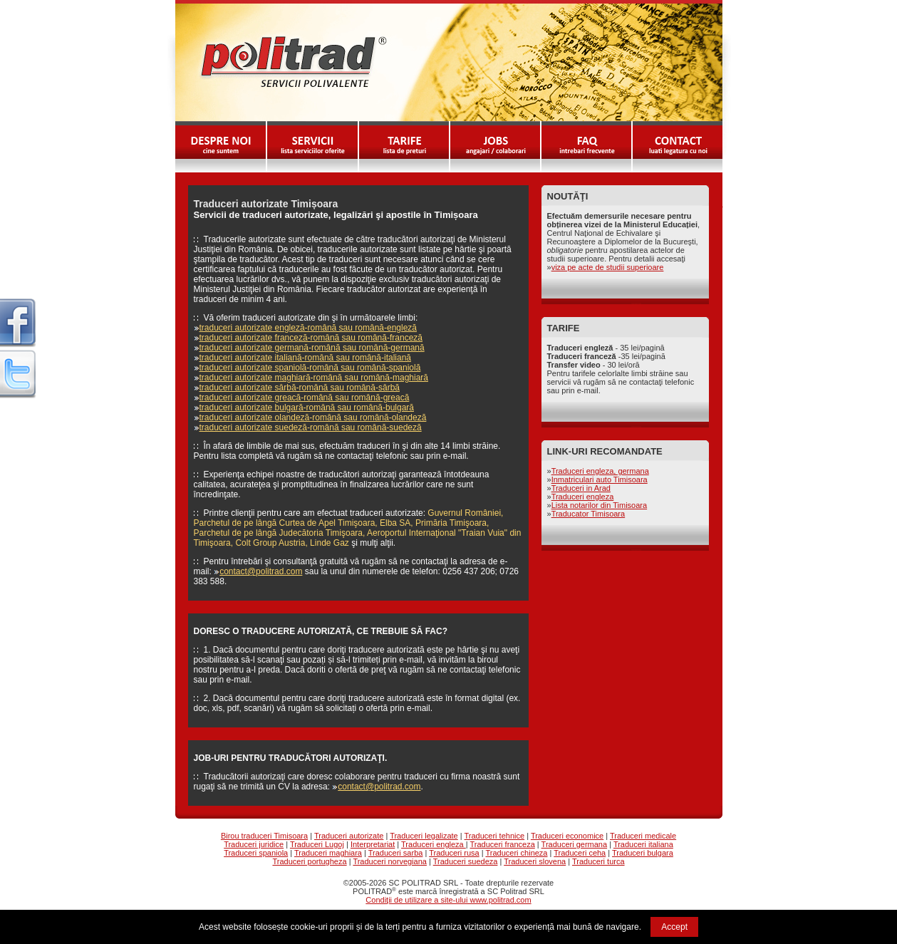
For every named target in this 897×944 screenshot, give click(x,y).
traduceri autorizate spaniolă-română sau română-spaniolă (310, 368)
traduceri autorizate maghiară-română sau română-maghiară (314, 378)
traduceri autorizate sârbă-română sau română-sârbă (299, 388)
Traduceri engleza (582, 496)
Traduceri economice (567, 835)
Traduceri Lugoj (317, 844)
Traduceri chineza (516, 853)
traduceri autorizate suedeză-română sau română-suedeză (310, 427)
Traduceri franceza (502, 844)
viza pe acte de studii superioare (607, 267)
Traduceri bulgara (642, 853)
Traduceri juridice (254, 844)
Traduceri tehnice (495, 835)
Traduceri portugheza (309, 861)
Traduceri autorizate (348, 835)
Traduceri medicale (643, 835)
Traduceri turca (598, 861)
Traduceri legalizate (424, 835)
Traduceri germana (574, 844)
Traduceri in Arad (581, 488)
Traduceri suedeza (465, 861)
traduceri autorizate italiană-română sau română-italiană (305, 358)
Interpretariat (373, 844)
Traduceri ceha (580, 853)
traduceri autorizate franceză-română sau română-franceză (311, 338)
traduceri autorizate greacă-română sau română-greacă (304, 398)
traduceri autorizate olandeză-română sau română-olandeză (313, 417)
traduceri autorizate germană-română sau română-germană (312, 348)
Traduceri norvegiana (390, 861)
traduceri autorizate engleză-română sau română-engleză (308, 328)
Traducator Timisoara (588, 513)
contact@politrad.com (260, 571)
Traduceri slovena (535, 861)
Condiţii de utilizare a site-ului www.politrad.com (448, 900)
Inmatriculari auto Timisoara (599, 479)
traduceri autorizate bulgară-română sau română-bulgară (307, 408)
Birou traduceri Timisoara (264, 835)
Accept (674, 927)
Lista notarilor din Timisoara (599, 505)
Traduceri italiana (643, 844)
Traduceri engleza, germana (600, 471)
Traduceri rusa (454, 853)
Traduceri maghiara (328, 853)
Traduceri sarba (395, 853)
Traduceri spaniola (256, 853)
